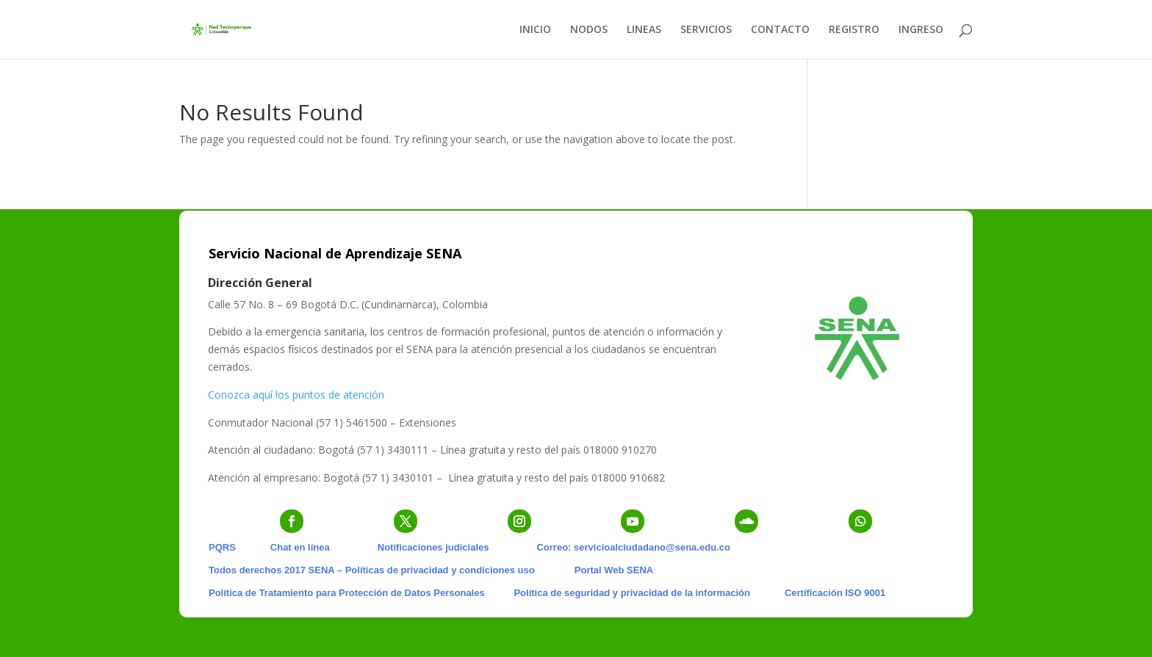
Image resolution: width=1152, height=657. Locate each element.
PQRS (222, 547)
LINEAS (644, 30)
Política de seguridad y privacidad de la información (631, 592)
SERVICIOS (706, 30)
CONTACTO (780, 30)
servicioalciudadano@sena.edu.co (652, 547)
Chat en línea (300, 547)
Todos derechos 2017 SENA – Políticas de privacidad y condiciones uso (372, 570)
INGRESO (921, 30)
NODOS (589, 30)
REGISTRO (854, 30)
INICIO (535, 30)
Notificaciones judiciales (433, 547)
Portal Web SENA (614, 570)
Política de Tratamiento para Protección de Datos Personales (347, 592)
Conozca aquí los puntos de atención (296, 395)
